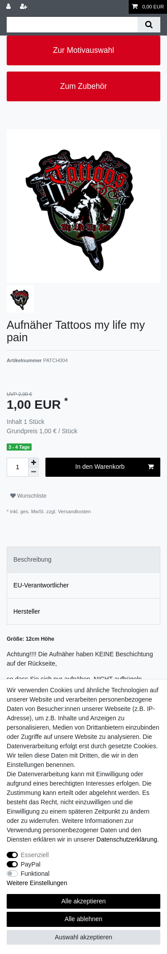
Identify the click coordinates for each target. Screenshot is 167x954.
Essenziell (35, 854)
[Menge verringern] (33, 472)
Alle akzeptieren (83, 901)
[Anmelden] (9, 7)
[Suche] (149, 24)
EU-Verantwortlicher (41, 585)
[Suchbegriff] (72, 24)
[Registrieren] (24, 7)
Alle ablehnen (83, 918)
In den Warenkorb (114, 467)
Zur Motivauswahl (83, 50)
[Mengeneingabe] (17, 467)
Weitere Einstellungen (37, 882)
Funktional (35, 873)
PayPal (31, 864)
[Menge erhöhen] (33, 462)
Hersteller (26, 611)
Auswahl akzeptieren (83, 937)
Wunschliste (28, 496)
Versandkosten (74, 511)
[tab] (83, 560)
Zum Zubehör (83, 86)
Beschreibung (32, 559)
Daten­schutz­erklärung (127, 839)
